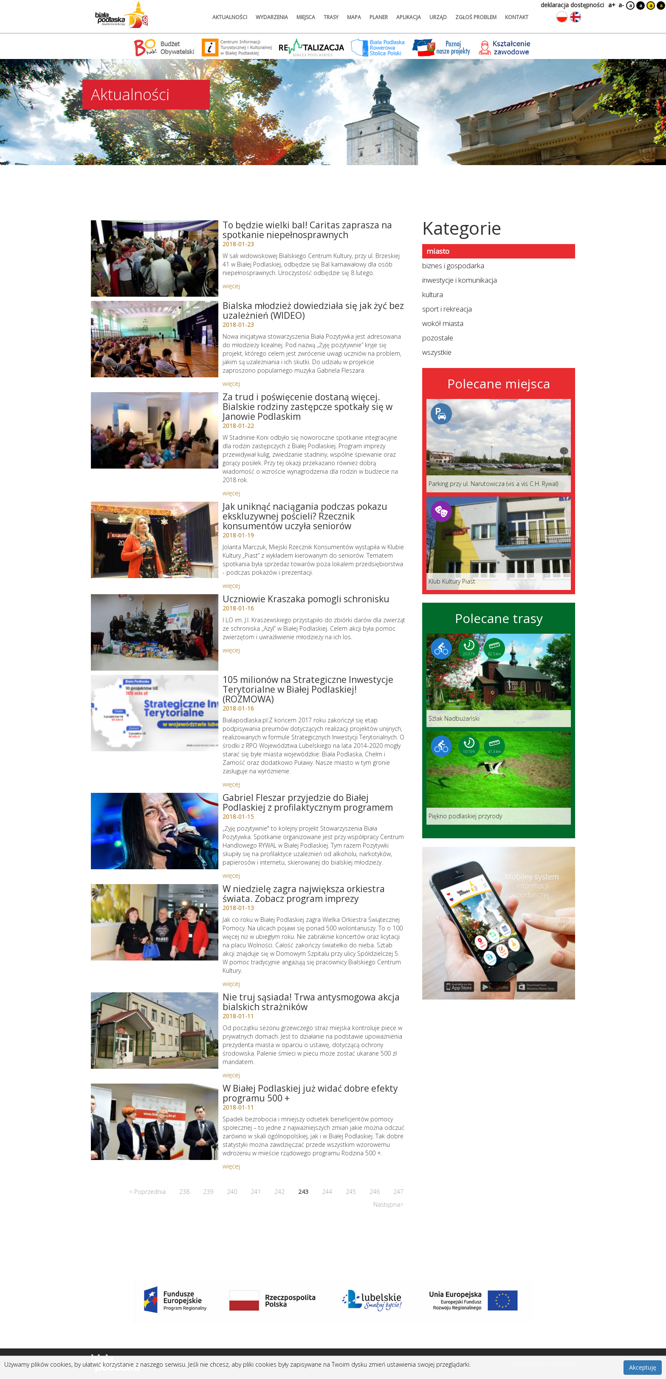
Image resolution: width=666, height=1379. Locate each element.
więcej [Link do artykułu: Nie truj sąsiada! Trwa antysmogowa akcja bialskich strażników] (231, 1074)
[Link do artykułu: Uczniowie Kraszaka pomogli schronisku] (154, 632)
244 (327, 1192)
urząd (438, 17)
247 (398, 1192)
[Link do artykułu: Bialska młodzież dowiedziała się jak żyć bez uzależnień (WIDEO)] (154, 339)
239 (208, 1192)
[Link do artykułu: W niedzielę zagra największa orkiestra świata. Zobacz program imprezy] (154, 922)
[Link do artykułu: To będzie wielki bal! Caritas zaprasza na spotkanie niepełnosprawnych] (154, 258)
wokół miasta (442, 323)
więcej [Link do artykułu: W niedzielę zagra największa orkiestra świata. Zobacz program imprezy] (231, 983)
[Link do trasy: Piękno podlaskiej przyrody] (498, 778)
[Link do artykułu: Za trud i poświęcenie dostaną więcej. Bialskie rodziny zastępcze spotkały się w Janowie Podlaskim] (154, 430)
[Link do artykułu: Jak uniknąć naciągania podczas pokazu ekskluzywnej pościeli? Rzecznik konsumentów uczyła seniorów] (154, 540)
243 (303, 1192)
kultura (432, 294)
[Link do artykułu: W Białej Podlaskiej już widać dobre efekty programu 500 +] (154, 1122)
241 (256, 1192)
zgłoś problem (476, 17)
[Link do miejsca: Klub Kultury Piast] (498, 543)
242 (279, 1192)
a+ (611, 5)
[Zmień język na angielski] (575, 17)
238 (184, 1192)
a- (621, 5)
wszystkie (437, 352)
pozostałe (437, 338)
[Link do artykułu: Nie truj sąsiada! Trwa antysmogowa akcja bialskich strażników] (154, 1030)
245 (351, 1192)
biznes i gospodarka (453, 265)
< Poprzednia (147, 1192)
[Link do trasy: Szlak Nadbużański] (498, 680)
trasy (331, 17)
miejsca (305, 17)
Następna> (388, 1204)
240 (232, 1192)
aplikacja (408, 17)
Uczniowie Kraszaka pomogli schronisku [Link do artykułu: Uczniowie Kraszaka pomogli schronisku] (306, 599)
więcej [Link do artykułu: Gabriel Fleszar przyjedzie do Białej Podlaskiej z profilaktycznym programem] (231, 875)
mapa (354, 17)
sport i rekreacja (447, 309)
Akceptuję (642, 1367)
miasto (437, 251)
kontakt (516, 17)
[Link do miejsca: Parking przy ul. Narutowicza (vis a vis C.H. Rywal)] (498, 445)
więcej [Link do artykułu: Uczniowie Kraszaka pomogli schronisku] (231, 650)
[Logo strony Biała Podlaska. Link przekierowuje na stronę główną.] (121, 15)
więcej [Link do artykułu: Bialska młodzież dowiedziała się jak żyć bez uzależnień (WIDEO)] (231, 383)
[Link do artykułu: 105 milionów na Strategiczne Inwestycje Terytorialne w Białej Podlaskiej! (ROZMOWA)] (154, 713)
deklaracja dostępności (572, 5)
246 (375, 1192)
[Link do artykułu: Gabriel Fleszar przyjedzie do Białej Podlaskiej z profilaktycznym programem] (154, 831)
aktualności (229, 17)
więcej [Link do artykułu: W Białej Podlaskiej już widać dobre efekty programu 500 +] (231, 1166)
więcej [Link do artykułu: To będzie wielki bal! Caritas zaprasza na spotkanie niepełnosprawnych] (231, 285)
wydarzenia (272, 17)
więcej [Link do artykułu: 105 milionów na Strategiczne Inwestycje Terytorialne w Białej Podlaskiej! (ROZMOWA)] (231, 784)
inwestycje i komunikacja (459, 280)
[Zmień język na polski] (562, 17)
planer (379, 17)
